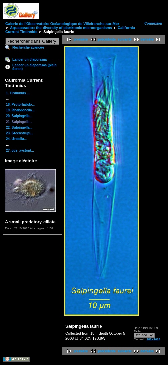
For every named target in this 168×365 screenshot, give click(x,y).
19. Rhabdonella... (20, 110)
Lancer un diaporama (29, 59)
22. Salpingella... (19, 127)
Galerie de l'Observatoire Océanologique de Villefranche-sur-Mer (62, 24)
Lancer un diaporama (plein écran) (34, 67)
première (81, 39)
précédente (107, 39)
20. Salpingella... (19, 116)
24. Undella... (16, 139)
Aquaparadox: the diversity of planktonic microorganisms (61, 28)
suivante (125, 39)
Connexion (153, 23)
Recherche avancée (28, 47)
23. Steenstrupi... (19, 133)
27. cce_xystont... (20, 150)
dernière (147, 39)
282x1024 (153, 339)
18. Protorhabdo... (20, 104)
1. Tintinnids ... (18, 93)
